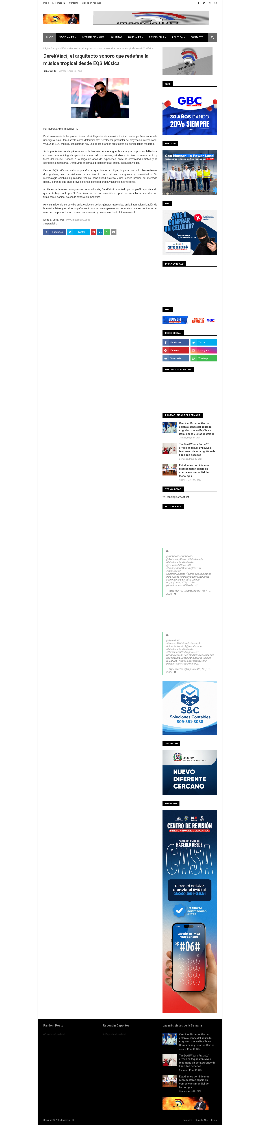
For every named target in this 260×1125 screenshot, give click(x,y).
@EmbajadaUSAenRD (178, 565)
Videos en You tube (91, 3)
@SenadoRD (173, 640)
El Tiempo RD (59, 3)
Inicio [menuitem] (49, 37)
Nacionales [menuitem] (66, 37)
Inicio (46, 3)
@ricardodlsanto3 (189, 643)
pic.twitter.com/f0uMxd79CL (182, 663)
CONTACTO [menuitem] (196, 37)
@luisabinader (195, 559)
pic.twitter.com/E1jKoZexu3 (181, 585)
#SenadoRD (172, 643)
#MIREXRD (186, 556)
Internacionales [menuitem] (93, 37)
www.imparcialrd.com (78, 219)
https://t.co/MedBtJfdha (193, 660)
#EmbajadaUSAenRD (178, 568)
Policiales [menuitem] (134, 37)
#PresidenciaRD (175, 652)
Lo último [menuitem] (116, 37)
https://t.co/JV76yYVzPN (180, 582)
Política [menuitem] (177, 37)
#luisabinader (173, 562)
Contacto (73, 3)
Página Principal (51, 48)
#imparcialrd (173, 570)
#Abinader (188, 562)
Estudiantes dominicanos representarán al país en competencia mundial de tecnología (194, 470)
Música (64, 48)
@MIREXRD (172, 556)
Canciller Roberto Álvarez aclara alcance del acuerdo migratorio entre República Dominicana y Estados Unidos (196, 428)
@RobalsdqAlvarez (176, 559)
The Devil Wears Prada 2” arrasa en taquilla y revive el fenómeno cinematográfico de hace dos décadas (197, 449)
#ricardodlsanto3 (176, 646)
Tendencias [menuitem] (156, 37)
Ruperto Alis (202, 1120)
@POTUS (195, 568)
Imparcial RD (50, 71)
